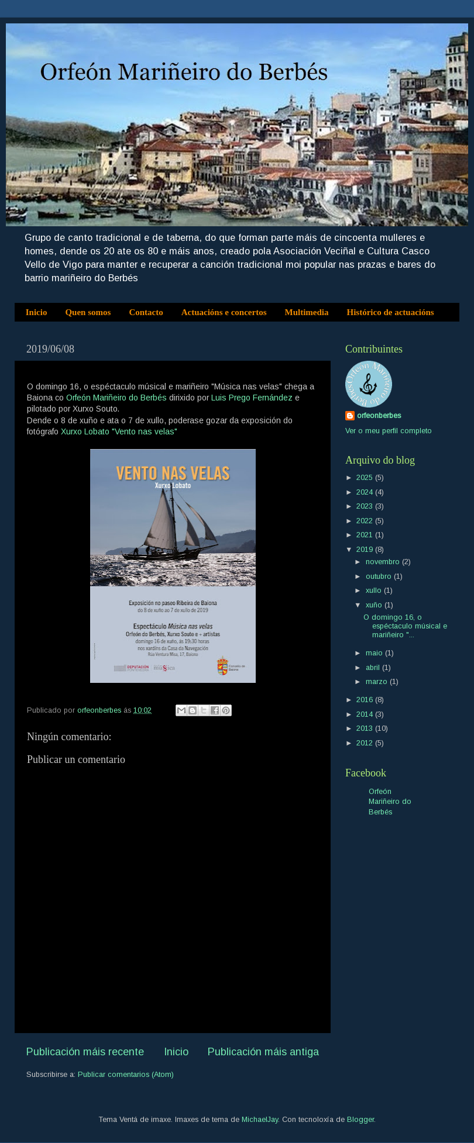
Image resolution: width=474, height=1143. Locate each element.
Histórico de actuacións (390, 312)
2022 (365, 521)
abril (374, 668)
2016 (365, 700)
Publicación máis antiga (263, 1052)
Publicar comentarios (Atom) (126, 1075)
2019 (365, 549)
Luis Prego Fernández (252, 397)
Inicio (36, 312)
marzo (378, 682)
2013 (365, 728)
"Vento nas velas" (144, 431)
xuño (375, 605)
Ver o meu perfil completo (388, 431)
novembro (384, 562)
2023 (365, 506)
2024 (365, 492)
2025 (365, 478)
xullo (375, 590)
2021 (365, 535)
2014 (365, 714)
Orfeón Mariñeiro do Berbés (116, 397)
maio (375, 653)
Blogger (360, 1120)
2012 (365, 743)
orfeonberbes (379, 416)
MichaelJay (260, 1120)
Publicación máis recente (85, 1052)
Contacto (146, 312)
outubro (380, 576)
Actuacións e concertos (224, 312)
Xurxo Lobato (85, 431)
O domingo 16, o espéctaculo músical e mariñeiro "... (405, 626)
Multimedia (307, 312)
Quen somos (88, 312)
